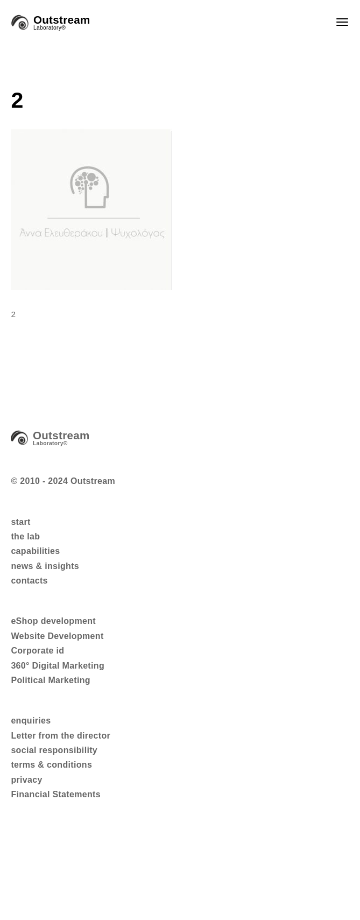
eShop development (53, 621)
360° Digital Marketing (57, 665)
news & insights (45, 566)
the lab (25, 536)
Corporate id (37, 650)
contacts (29, 580)
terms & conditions (51, 764)
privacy (26, 779)
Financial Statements (56, 794)
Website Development (57, 636)
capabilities (35, 551)
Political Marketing (50, 680)
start (20, 521)
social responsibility (54, 750)
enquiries (31, 720)
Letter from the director (60, 735)
